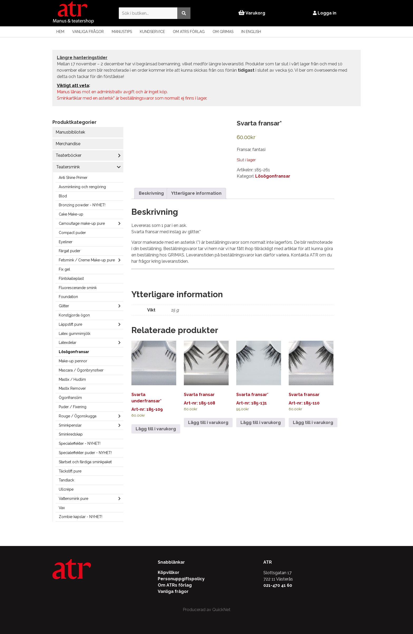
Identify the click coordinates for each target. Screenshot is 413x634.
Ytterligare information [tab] (196, 193)
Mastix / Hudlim (72, 379)
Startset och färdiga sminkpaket (85, 462)
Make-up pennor (73, 361)
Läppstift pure (70, 324)
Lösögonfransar (74, 352)
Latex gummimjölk (74, 333)
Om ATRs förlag (189, 32)
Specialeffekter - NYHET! (79, 443)
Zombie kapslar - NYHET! (80, 517)
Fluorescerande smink (78, 288)
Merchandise (68, 143)
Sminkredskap (71, 434)
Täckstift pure (70, 471)
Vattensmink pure (73, 498)
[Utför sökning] (183, 13)
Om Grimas (223, 32)
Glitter (64, 306)
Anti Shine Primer (73, 177)
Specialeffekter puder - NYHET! (85, 453)
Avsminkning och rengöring (82, 187)
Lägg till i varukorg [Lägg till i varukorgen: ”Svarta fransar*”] (260, 422)
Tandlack (66, 480)
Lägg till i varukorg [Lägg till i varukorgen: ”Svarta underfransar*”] (156, 428)
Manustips (122, 32)
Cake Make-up (71, 214)
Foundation (68, 297)
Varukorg (251, 13)
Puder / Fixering (72, 407)
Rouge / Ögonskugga (77, 416)
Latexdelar (67, 342)
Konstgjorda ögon (74, 315)
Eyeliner (65, 242)
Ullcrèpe (66, 489)
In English (251, 32)
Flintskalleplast (71, 278)
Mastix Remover (72, 388)
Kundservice (152, 32)
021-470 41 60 (277, 585)
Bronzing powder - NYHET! (82, 205)
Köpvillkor (168, 572)
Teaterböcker (68, 155)
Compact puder (72, 233)
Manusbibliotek (70, 132)
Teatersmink (68, 166)
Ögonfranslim (70, 398)
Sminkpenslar (70, 425)
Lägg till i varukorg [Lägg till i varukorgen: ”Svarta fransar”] (208, 422)
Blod (63, 196)
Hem (60, 32)
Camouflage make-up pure (82, 223)
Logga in (325, 13)
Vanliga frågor (88, 32)
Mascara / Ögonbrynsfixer (81, 370)
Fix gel (64, 269)
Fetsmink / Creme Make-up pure (87, 260)
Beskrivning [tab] (151, 193)
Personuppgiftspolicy (181, 578)
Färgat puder (69, 251)
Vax (62, 508)
